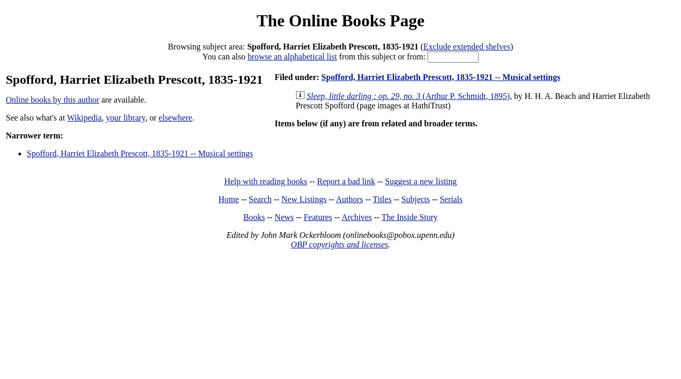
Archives (356, 217)
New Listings (304, 199)
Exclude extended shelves (466, 46)
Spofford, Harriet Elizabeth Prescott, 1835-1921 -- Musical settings (140, 153)
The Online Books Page (340, 20)
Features (317, 217)
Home (228, 199)
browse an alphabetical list (292, 56)
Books (254, 217)
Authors (349, 199)
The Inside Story (410, 217)
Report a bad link (346, 181)
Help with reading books (265, 181)
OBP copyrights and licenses (339, 244)
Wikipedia (84, 117)
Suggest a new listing (420, 181)
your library (125, 117)
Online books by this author (52, 99)
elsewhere (175, 117)
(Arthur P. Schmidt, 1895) (408, 96)
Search (260, 199)
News (284, 217)
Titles (382, 199)
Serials (451, 199)
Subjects (415, 199)
